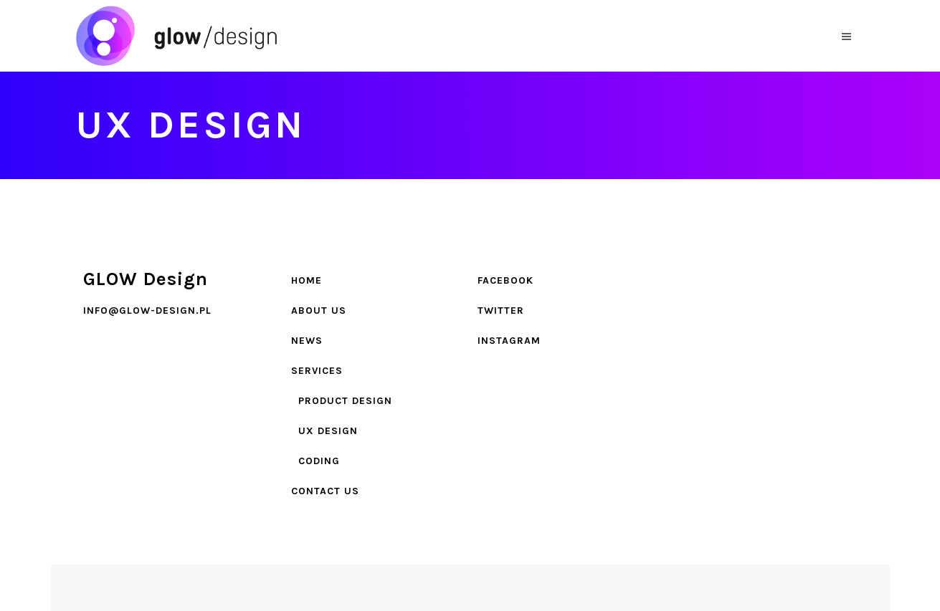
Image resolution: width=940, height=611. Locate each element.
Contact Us (325, 491)
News (307, 341)
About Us (318, 310)
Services (317, 371)
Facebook (505, 280)
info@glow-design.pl (147, 310)
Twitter (501, 310)
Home (306, 280)
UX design (328, 431)
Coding (319, 461)
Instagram (509, 341)
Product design (345, 401)
